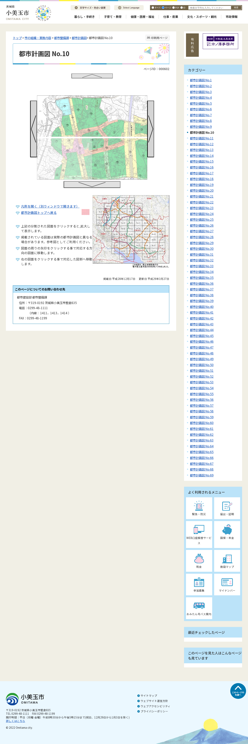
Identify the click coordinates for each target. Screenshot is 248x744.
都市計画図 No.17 (202, 173)
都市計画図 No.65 (202, 452)
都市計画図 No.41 (202, 312)
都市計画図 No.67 (202, 463)
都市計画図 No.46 (202, 341)
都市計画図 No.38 (202, 295)
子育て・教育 (113, 17)
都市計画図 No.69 (202, 475)
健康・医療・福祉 (142, 17)
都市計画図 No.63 (202, 440)
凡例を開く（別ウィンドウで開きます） (50, 206)
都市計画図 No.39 (202, 301)
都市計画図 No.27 (202, 231)
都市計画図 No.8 (201, 120)
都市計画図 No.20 (202, 190)
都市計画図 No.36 (202, 283)
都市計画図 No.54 (202, 388)
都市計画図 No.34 (202, 271)
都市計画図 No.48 (202, 353)
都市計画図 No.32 (202, 260)
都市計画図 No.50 (202, 365)
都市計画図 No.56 (202, 399)
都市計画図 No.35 (202, 277)
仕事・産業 (170, 17)
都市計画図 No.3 (201, 92)
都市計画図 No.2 (201, 86)
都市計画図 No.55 (202, 394)
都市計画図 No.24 (202, 214)
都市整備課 (61, 38)
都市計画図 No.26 (202, 225)
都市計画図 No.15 (202, 161)
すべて (158, 7)
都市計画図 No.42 (202, 318)
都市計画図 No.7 (201, 115)
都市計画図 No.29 (202, 243)
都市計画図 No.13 (202, 150)
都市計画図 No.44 (202, 330)
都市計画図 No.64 (202, 446)
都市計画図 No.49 (202, 359)
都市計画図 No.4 (201, 97)
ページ (168, 7)
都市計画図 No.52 (202, 376)
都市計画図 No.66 (202, 457)
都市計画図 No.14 (202, 155)
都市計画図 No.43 (202, 324)
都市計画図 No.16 (202, 167)
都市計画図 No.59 (202, 417)
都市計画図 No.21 (202, 196)
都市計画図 (79, 38)
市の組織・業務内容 (38, 38)
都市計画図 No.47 (202, 347)
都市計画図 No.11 (202, 138)
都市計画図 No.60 (202, 423)
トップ (17, 38)
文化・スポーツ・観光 (202, 17)
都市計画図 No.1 (201, 80)
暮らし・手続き (84, 17)
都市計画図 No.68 (202, 469)
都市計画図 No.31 (202, 254)
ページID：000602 (156, 69)
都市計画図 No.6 (201, 109)
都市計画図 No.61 (202, 428)
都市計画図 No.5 (201, 103)
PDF (177, 7)
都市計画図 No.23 (202, 208)
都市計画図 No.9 (201, 126)
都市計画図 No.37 (202, 289)
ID (184, 7)
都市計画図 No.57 (202, 405)
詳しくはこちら (15, 721)
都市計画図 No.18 (202, 179)
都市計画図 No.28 (202, 237)
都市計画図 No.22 (202, 202)
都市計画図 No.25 (202, 219)
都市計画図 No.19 (202, 184)
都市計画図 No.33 (202, 266)
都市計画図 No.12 (202, 144)
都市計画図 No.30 (202, 248)
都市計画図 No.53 (202, 382)
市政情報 (232, 17)
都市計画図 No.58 (202, 411)
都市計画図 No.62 (202, 434)
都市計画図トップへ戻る (39, 212)
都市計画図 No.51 (202, 370)
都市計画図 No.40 (202, 306)
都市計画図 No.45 (202, 336)
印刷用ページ (159, 38)
